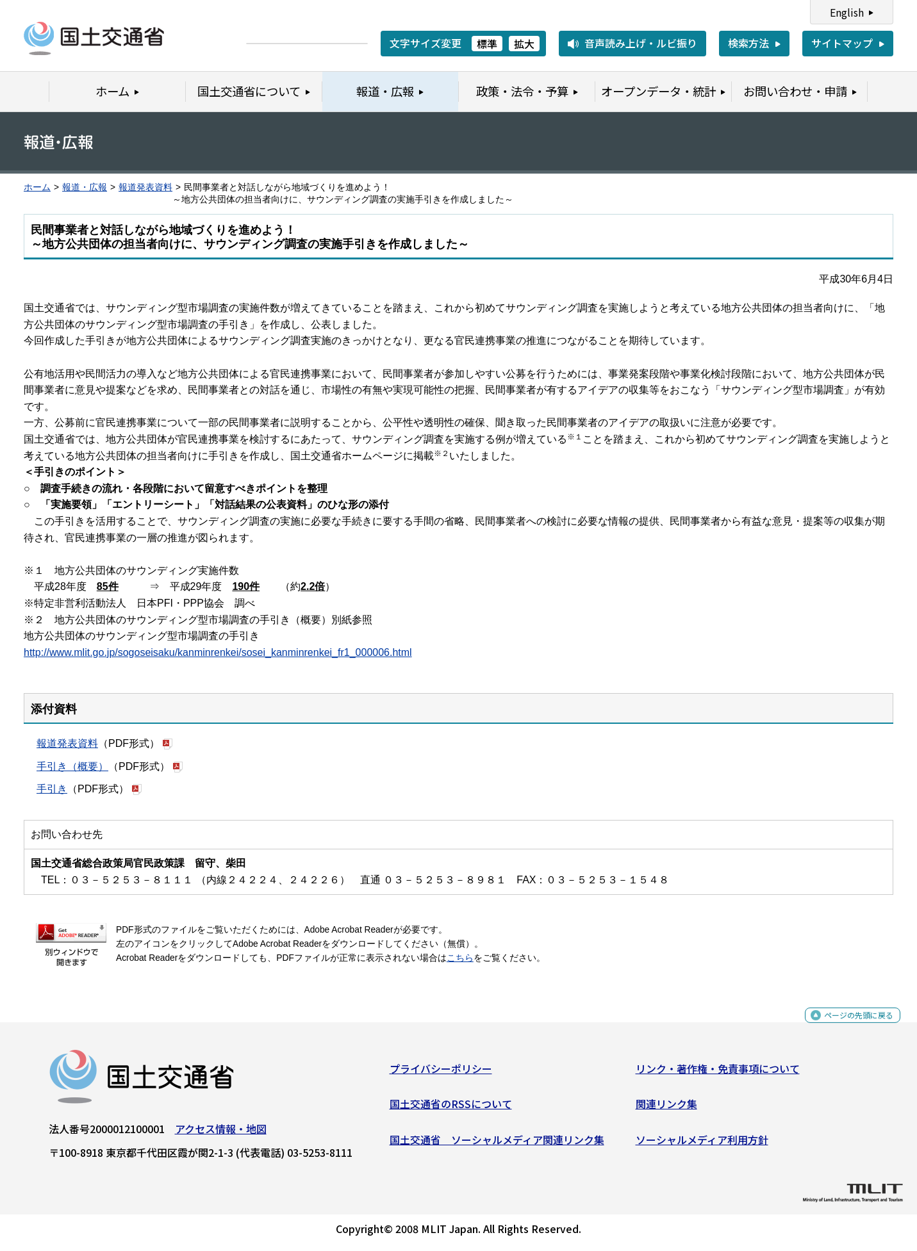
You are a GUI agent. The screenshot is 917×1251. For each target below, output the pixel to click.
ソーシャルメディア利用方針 (702, 1144)
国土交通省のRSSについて (451, 1108)
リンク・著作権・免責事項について (718, 1073)
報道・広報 (84, 187)
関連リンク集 (666, 1108)
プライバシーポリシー (441, 1073)
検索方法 (748, 43)
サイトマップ (842, 43)
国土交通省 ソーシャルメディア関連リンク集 (497, 1144)
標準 (487, 43)
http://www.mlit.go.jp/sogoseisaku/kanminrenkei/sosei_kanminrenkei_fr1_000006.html (218, 652)
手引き (52, 788)
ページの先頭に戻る (848, 1027)
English (847, 12)
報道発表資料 (145, 187)
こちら (460, 958)
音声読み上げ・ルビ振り (640, 43)
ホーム (37, 187)
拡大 (524, 43)
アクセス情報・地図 (221, 1133)
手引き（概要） (72, 766)
